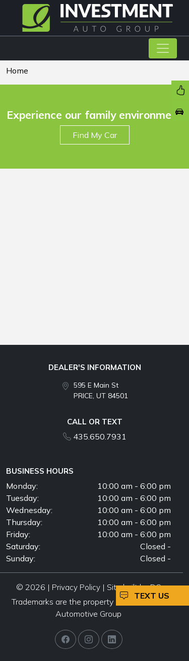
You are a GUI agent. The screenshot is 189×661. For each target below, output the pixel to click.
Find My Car (95, 135)
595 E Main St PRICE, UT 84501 (101, 390)
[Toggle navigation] (163, 48)
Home (17, 70)
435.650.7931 (100, 436)
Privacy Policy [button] (76, 587)
